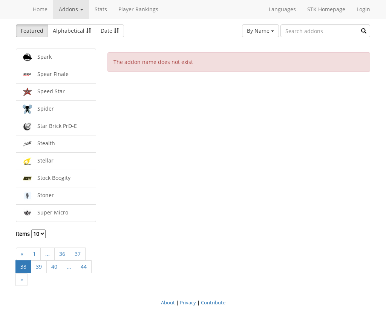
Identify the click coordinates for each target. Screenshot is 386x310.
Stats (101, 9)
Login (363, 9)
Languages (282, 9)
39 (39, 266)
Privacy (188, 302)
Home (40, 9)
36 (62, 253)
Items (31, 233)
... (47, 253)
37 (78, 253)
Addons (71, 9)
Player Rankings (138, 9)
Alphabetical (72, 30)
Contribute (213, 302)
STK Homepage (326, 9)
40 (54, 266)
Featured (32, 30)
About (168, 302)
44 (84, 266)
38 (23, 266)
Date (110, 30)
